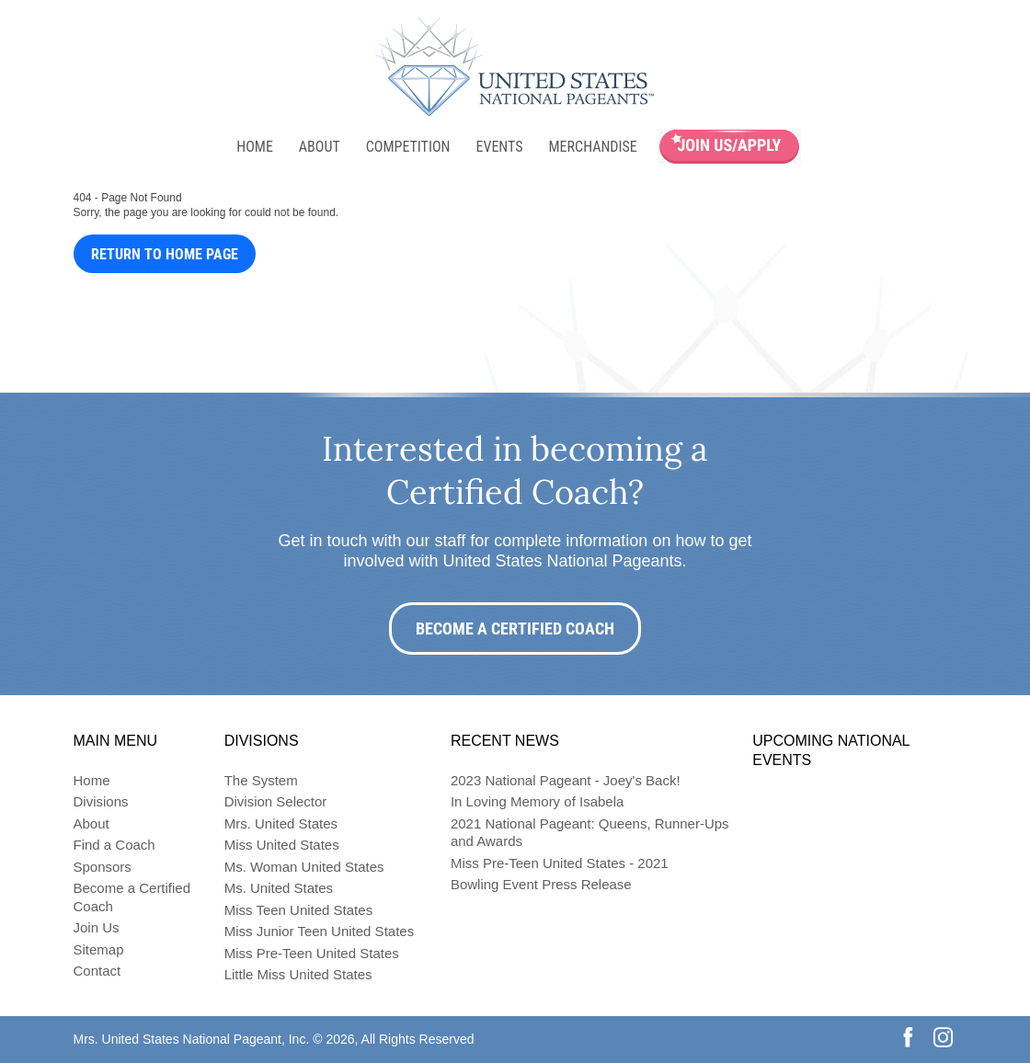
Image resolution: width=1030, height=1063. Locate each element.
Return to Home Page (164, 254)
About (319, 146)
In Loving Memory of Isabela (537, 801)
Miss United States (281, 844)
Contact (97, 970)
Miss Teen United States (298, 910)
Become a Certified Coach (515, 628)
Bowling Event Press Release (541, 884)
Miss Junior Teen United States (319, 931)
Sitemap (99, 949)
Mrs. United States (281, 823)
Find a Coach (114, 844)
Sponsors (103, 866)
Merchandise (593, 146)
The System (261, 780)
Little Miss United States (298, 974)
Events (498, 146)
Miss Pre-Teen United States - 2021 (560, 863)
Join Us (97, 927)
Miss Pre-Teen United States (311, 953)
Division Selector (275, 801)
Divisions (101, 801)
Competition (408, 146)
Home (254, 146)
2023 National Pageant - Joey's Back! (566, 780)
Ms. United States (278, 888)
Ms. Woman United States (304, 866)
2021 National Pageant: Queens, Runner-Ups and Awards (590, 833)
